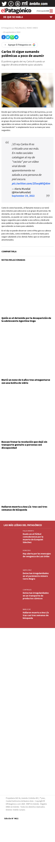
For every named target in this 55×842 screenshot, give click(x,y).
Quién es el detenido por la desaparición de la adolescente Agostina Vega (26, 319)
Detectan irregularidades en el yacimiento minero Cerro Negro (36, 576)
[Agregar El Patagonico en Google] (19, 44)
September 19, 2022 (23, 195)
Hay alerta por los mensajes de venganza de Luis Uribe (37, 555)
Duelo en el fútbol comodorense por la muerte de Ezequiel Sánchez (33, 538)
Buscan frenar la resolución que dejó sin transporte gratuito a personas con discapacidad (24, 444)
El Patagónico (7, 27)
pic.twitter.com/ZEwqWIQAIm (31, 183)
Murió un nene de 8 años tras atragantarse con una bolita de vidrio (25, 381)
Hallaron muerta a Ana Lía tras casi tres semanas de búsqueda (24, 508)
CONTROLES (27, 590)
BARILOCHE (27, 609)
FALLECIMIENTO (28, 531)
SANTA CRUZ (27, 570)
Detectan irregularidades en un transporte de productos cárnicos (36, 595)
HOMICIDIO (27, 550)
